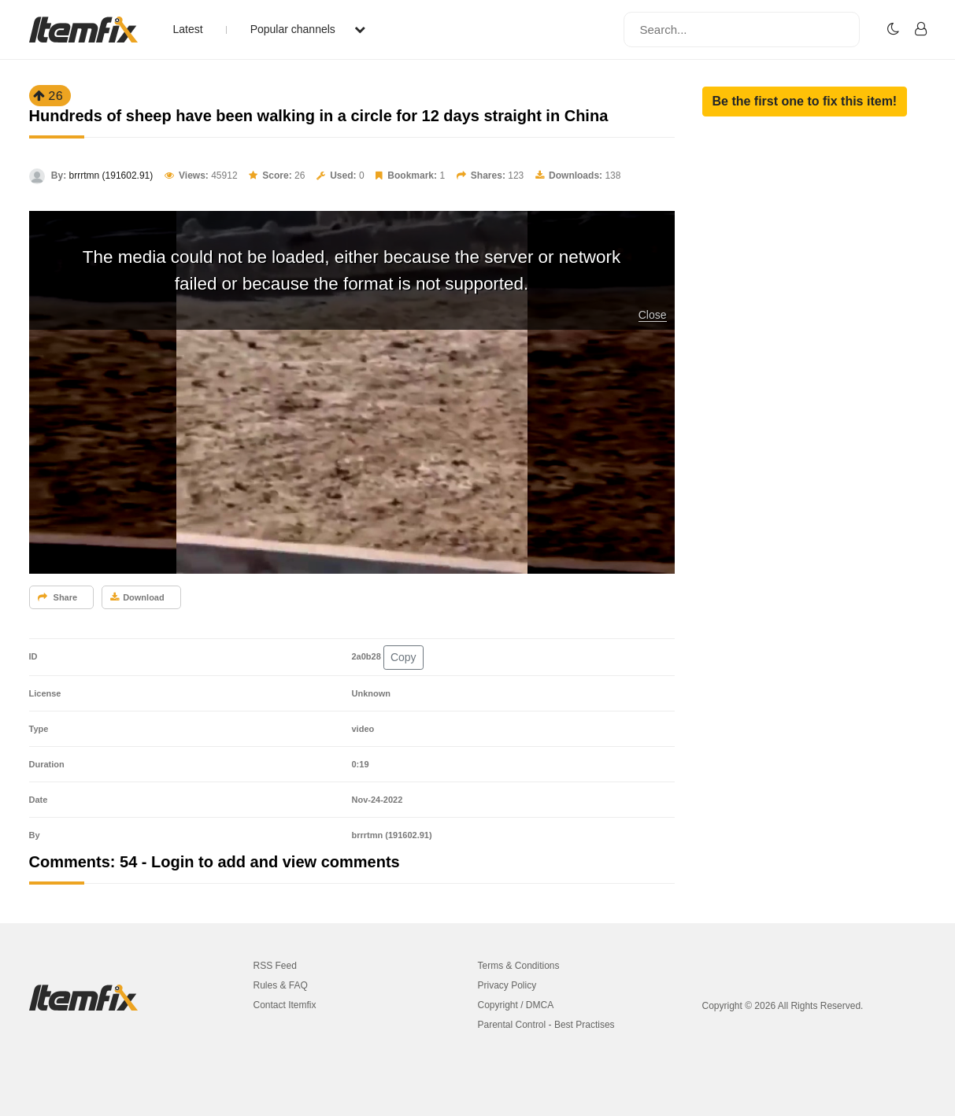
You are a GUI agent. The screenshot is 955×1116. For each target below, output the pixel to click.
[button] (805, 101)
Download (137, 597)
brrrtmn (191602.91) (111, 175)
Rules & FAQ (281, 985)
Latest (188, 29)
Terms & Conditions (519, 965)
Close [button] (653, 315)
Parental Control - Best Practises (546, 1024)
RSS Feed (275, 965)
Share (58, 597)
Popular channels (307, 29)
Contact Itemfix (285, 1005)
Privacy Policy (507, 985)
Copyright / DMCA (516, 1005)
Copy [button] (403, 657)
